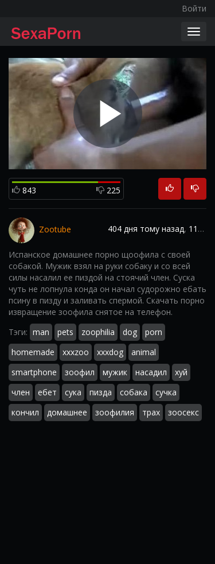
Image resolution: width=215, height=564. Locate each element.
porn (153, 331)
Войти (194, 8)
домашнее (67, 412)
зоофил (80, 372)
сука (73, 392)
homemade (32, 352)
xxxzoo (75, 352)
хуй (181, 372)
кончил (25, 412)
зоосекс (183, 412)
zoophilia (98, 331)
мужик (115, 372)
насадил (151, 372)
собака (133, 392)
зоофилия (114, 412)
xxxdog (110, 352)
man (41, 331)
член (20, 392)
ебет (47, 392)
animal (143, 352)
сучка (166, 392)
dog (130, 331)
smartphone (34, 372)
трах (151, 412)
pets (65, 331)
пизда (100, 392)
